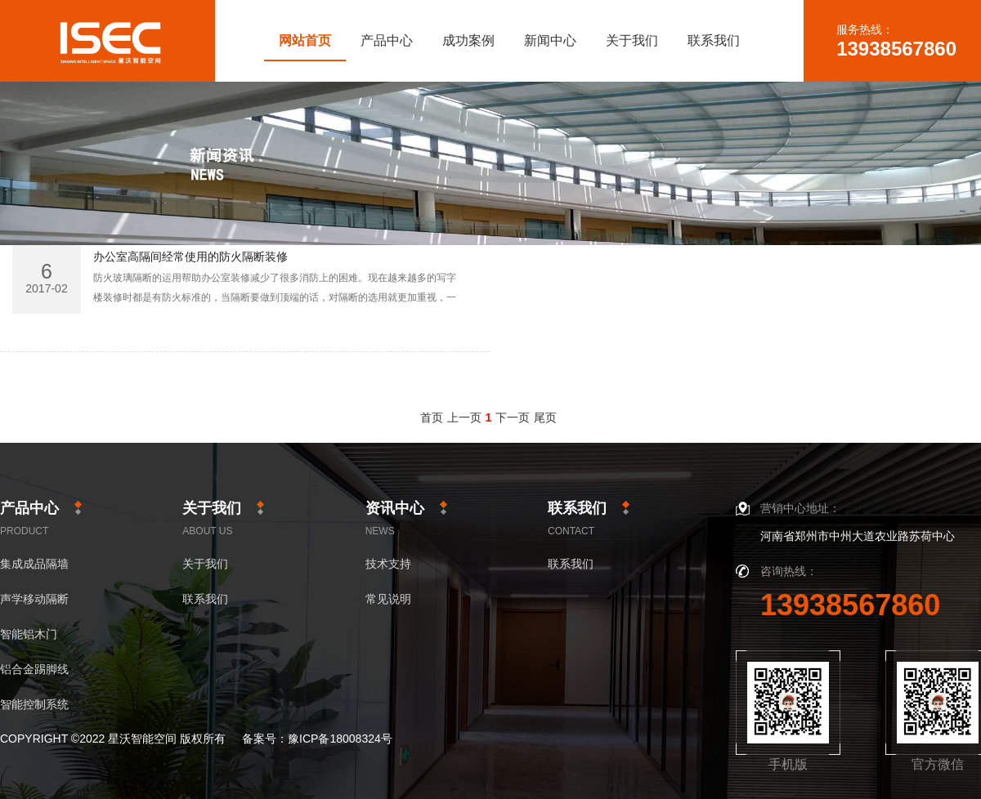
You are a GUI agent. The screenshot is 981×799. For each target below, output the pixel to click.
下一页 (512, 417)
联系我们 (714, 40)
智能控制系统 (34, 705)
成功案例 (468, 40)
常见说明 (388, 599)
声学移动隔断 (34, 599)
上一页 (464, 417)
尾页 (545, 417)
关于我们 (632, 40)
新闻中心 (550, 40)
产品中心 (387, 40)
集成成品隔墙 (34, 564)
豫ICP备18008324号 (340, 738)
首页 (431, 417)
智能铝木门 (28, 634)
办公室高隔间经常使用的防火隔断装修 (190, 256)
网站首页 (305, 40)
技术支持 (388, 564)
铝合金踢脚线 (34, 669)
